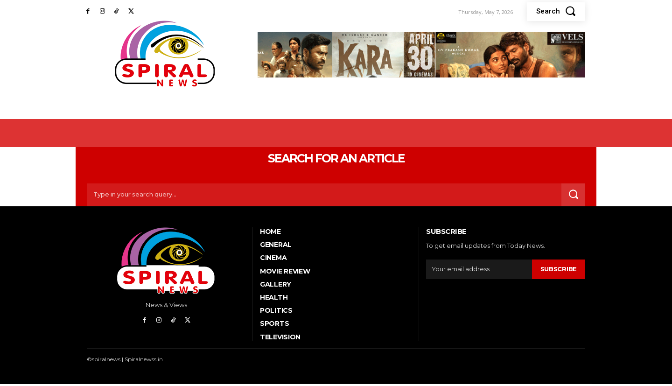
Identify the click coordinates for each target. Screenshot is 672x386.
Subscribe (558, 270)
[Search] (572, 196)
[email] (479, 271)
